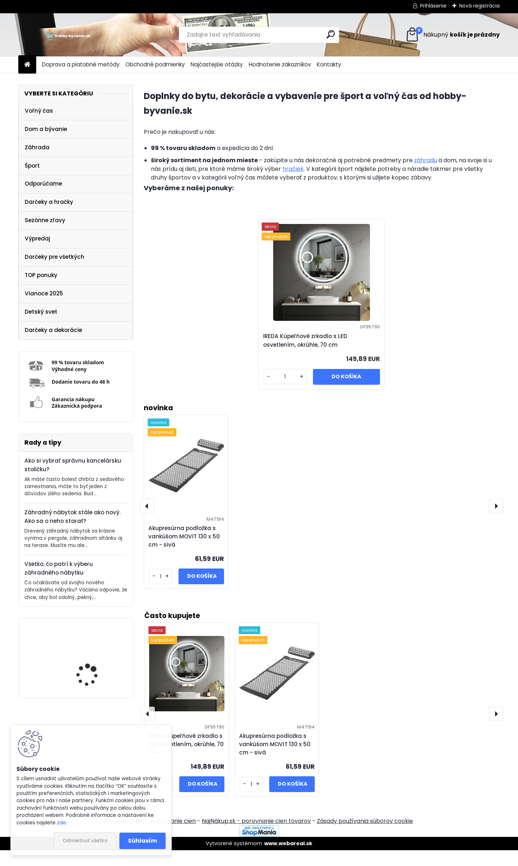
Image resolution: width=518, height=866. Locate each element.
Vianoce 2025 (44, 293)
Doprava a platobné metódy (81, 64)
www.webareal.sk (288, 859)
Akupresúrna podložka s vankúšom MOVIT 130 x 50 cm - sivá (274, 760)
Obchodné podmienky (155, 64)
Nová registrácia (479, 5)
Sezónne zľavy (45, 220)
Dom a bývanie (46, 129)
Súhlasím (142, 841)
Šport (32, 165)
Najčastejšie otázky (217, 64)
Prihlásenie (433, 5)
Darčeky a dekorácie (53, 330)
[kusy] (251, 800)
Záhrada (37, 147)
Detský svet (41, 311)
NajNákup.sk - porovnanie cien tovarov (256, 837)
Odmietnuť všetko (85, 840)
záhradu (425, 160)
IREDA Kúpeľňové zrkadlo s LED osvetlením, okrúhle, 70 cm (96, 659)
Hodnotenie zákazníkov (280, 64)
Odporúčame (43, 183)
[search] (331, 34)
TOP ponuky (41, 275)
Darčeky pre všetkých (54, 257)
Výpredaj (37, 238)
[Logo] (67, 35)
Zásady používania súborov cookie (365, 837)
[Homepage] (27, 65)
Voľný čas (39, 110)
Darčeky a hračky (49, 202)
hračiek (293, 169)
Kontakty (329, 64)
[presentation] (496, 729)
